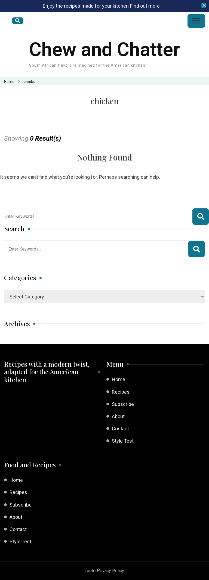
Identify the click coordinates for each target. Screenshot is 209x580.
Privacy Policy (110, 570)
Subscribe (123, 404)
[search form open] (17, 20)
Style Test (123, 441)
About (118, 416)
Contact (120, 428)
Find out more (145, 6)
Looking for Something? (44, 195)
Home (118, 379)
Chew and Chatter (104, 49)
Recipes (121, 392)
